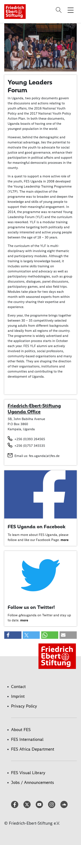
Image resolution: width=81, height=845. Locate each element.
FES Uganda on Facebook (36, 527)
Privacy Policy (24, 706)
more (64, 540)
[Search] (59, 10)
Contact (18, 686)
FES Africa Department (32, 749)
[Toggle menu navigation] (70, 10)
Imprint (18, 696)
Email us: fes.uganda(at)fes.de (37, 456)
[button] (12, 635)
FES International (27, 739)
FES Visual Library (28, 772)
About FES (21, 729)
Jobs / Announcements (32, 782)
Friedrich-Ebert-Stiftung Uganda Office (34, 409)
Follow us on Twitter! (31, 607)
